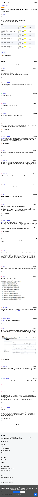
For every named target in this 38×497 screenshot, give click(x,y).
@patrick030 (17, 310)
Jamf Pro (3, 52)
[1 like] (5, 129)
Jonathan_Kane (5, 307)
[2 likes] (5, 418)
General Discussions (5, 5)
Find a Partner (3, 457)
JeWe (3, 276)
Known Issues (26, 381)
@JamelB (2, 222)
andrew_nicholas (5, 378)
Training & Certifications (5, 448)
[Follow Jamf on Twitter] (1, 441)
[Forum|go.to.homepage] (6, 2)
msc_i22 (4, 93)
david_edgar (4, 238)
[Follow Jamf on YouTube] (5, 441)
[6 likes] (6, 55)
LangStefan (4, 68)
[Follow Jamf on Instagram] (7, 441)
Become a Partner (4, 455)
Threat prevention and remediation (7, 480)
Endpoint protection (4, 479)
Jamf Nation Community (5, 450)
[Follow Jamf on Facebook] (9, 441)
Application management (5, 470)
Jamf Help (2, 446)
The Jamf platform (4, 464)
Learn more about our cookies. (21, 489)
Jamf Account (3, 459)
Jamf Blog (2, 452)
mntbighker (4, 160)
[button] (2, 2)
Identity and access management (7, 477)
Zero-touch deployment (5, 466)
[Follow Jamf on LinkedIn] (3, 441)
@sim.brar (3, 138)
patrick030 (4, 14)
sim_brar (4, 113)
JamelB (3, 150)
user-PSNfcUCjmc (5, 103)
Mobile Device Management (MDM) (7, 468)
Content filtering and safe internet (7, 482)
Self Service (3, 475)
